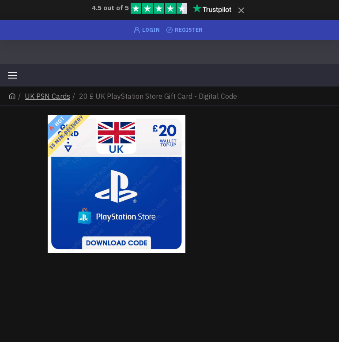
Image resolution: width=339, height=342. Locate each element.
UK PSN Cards (47, 96)
